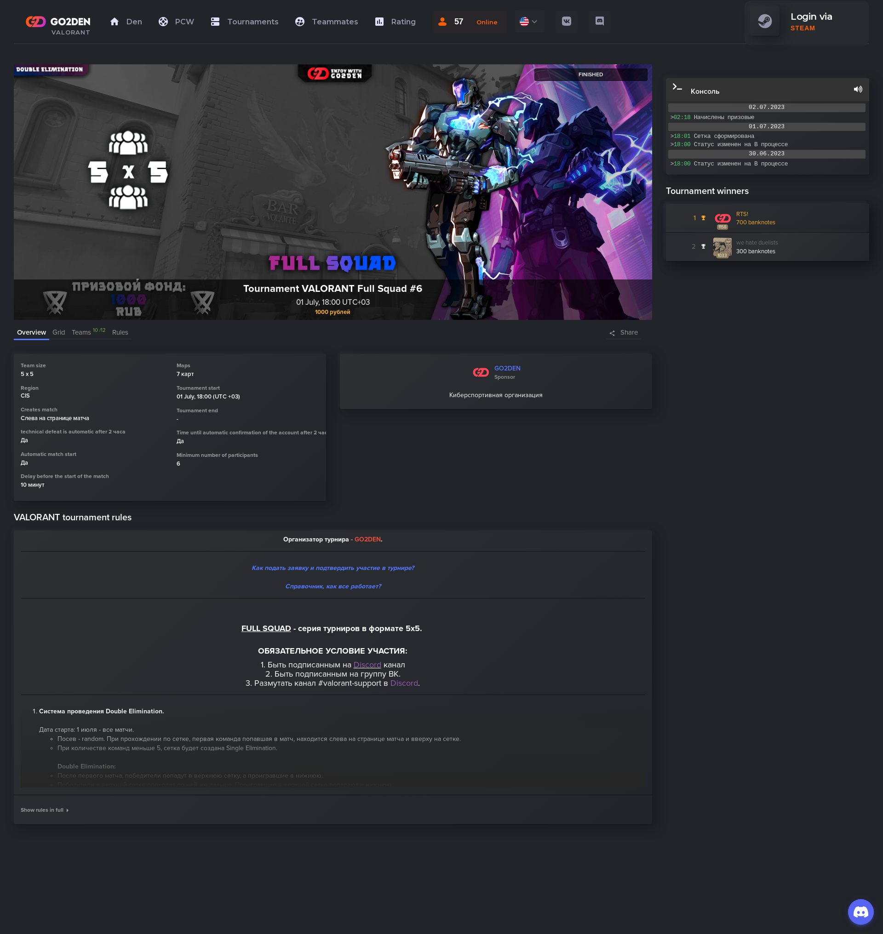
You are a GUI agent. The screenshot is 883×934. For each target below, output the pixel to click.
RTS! (742, 214)
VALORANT (71, 32)
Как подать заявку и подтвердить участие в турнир (330, 568)
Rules (120, 332)
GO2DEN (507, 368)
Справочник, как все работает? (333, 586)
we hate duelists (757, 242)
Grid (58, 332)
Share (629, 332)
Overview (31, 332)
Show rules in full (45, 810)
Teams (89, 332)
